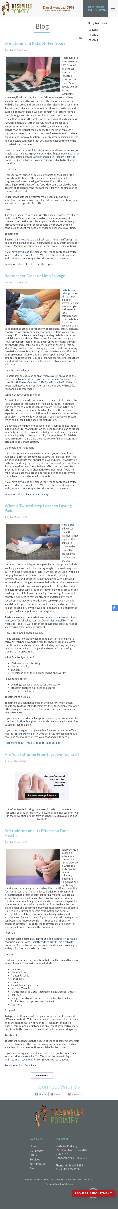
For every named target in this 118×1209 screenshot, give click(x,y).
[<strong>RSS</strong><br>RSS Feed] (80, 45)
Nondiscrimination (64, 1184)
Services (35, 1159)
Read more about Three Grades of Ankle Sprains (32, 750)
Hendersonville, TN (27, 262)
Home (33, 1146)
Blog (32, 1168)
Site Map (49, 1184)
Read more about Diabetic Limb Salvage (27, 501)
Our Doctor (37, 1150)
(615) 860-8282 (96, 10)
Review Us (77, 1094)
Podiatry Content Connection (80, 1179)
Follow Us (59, 1094)
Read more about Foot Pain (20, 1072)
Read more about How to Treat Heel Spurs (29, 271)
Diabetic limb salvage (68, 299)
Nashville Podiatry (61, 389)
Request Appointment (93, 1193)
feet (7, 898)
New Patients (38, 1164)
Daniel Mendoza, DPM (45, 164)
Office (34, 1155)
